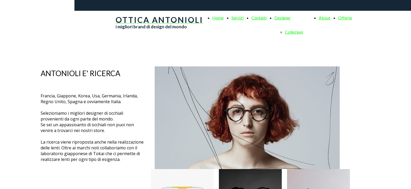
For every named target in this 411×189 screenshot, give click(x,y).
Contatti (259, 17)
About (324, 17)
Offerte (345, 17)
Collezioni (294, 31)
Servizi (237, 17)
